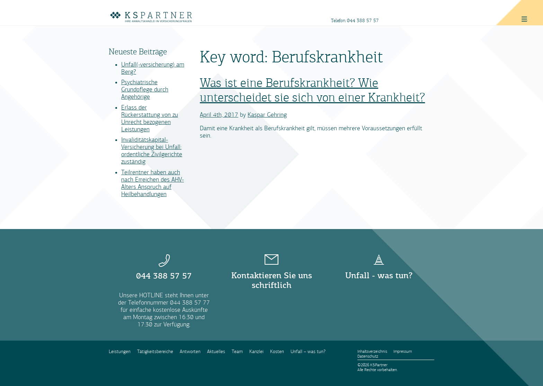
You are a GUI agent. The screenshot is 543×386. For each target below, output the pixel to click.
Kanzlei (256, 351)
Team (237, 351)
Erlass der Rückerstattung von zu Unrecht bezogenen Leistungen (149, 118)
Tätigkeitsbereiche (155, 351)
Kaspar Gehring (267, 115)
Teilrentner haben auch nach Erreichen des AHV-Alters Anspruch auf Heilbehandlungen (152, 183)
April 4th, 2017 (219, 115)
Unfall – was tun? (308, 351)
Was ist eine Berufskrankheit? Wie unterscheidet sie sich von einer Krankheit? (312, 90)
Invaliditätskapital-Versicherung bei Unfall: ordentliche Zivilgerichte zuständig (151, 150)
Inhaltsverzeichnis (372, 351)
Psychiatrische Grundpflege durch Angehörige (144, 89)
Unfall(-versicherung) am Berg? (152, 68)
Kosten (277, 351)
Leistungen (120, 351)
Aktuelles (216, 351)
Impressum (402, 351)
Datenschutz (367, 356)
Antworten (190, 351)
